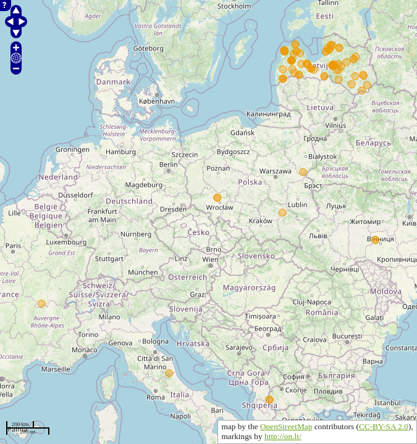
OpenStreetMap (286, 426)
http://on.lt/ (282, 436)
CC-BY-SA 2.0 (383, 426)
